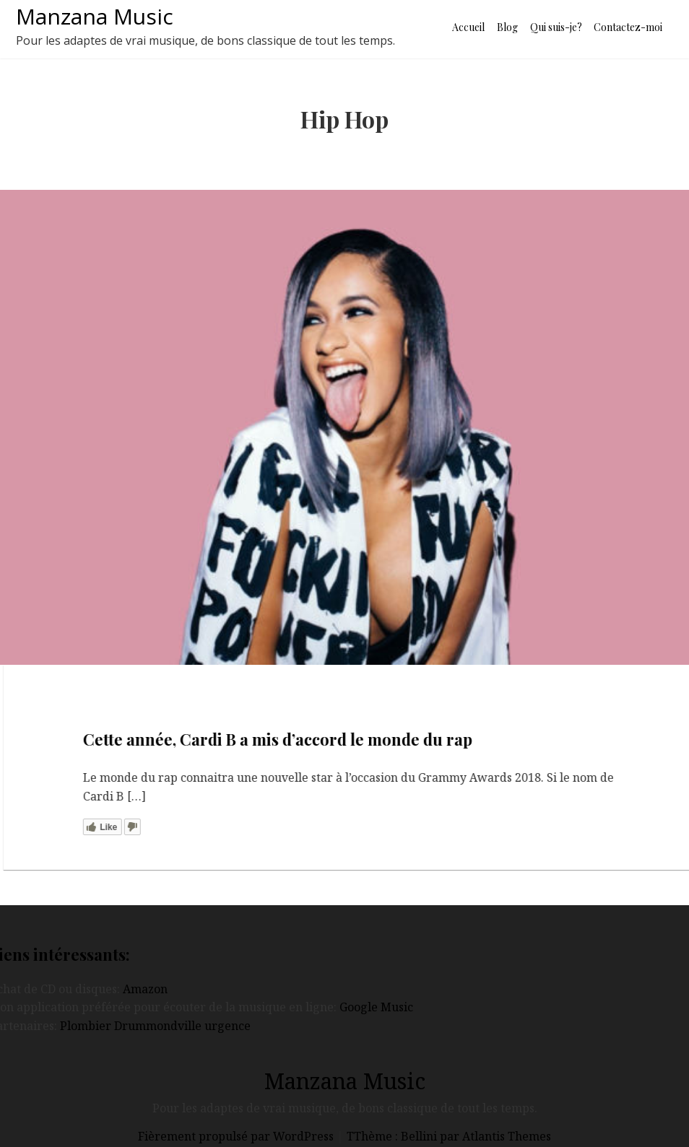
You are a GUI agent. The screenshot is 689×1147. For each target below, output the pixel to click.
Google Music (376, 1007)
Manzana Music (94, 16)
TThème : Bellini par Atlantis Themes (449, 1136)
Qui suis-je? (556, 27)
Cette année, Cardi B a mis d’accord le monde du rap (292, 739)
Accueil (468, 27)
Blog (507, 27)
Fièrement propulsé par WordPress (237, 1136)
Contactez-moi (628, 27)
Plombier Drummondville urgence (155, 1026)
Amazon (145, 989)
